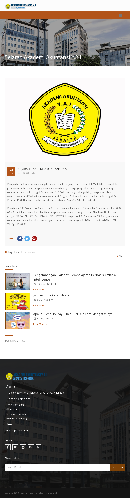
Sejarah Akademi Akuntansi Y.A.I (43, 169)
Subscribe (117, 467)
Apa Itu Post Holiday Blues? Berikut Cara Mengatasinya (72, 314)
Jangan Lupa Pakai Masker (52, 295)
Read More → (40, 289)
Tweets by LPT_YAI (15, 340)
